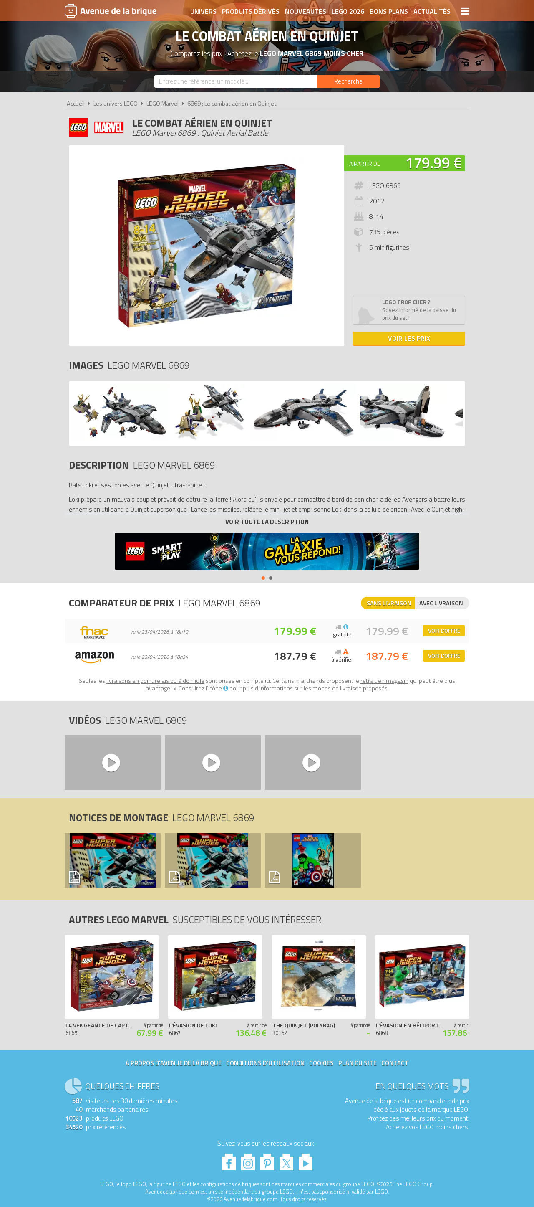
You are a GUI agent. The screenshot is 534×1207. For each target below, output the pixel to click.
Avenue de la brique (110, 10)
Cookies (321, 1063)
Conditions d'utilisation (265, 1063)
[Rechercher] (348, 81)
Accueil (76, 103)
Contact (395, 1063)
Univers (203, 11)
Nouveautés (305, 11)
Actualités (432, 11)
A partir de (364, 163)
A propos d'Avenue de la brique (174, 1063)
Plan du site (357, 1063)
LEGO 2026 (348, 11)
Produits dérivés (251, 11)
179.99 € (433, 162)
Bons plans (389, 11)
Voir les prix (409, 338)
